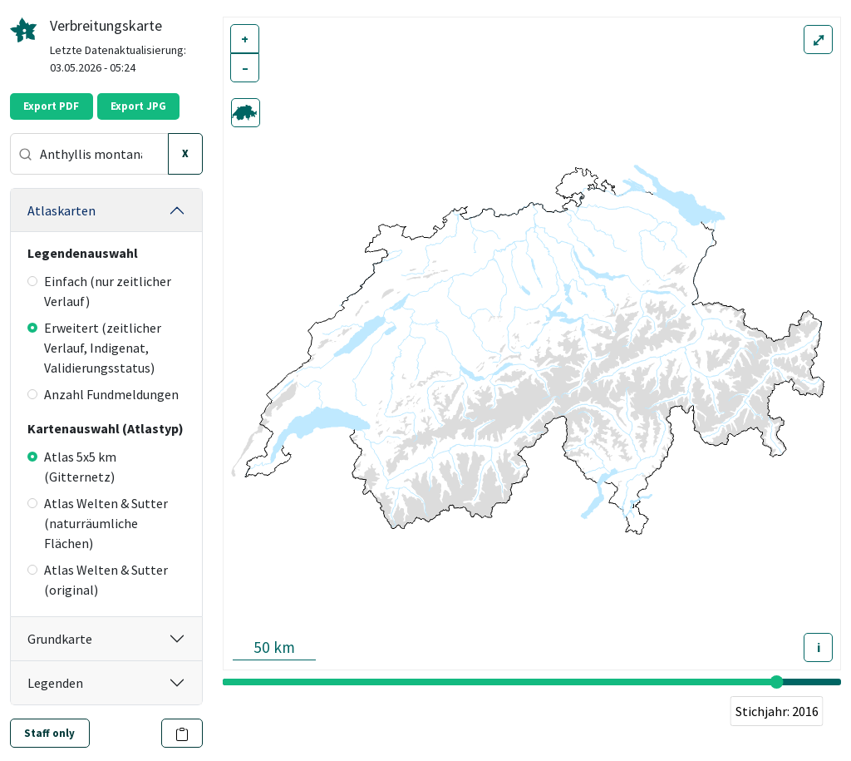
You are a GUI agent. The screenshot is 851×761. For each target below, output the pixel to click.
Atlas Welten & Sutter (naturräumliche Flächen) (97, 523)
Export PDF (51, 106)
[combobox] (89, 154)
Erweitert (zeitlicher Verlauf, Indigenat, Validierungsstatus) (94, 347)
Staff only (49, 733)
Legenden (55, 683)
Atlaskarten (61, 210)
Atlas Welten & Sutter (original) (97, 579)
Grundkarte (59, 638)
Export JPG (138, 106)
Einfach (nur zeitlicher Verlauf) (99, 291)
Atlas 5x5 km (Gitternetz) (71, 466)
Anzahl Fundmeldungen (103, 394)
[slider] (777, 682)
